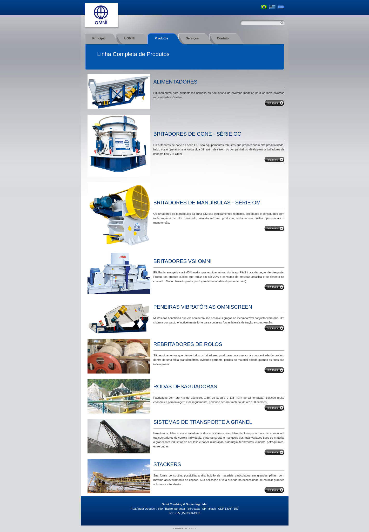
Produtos (162, 38)
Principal (99, 38)
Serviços (192, 38)
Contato (223, 38)
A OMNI (129, 38)
